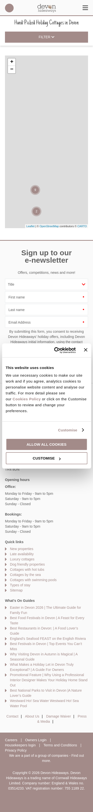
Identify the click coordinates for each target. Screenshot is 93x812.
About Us (32, 716)
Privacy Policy (16, 750)
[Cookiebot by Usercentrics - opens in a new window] (56, 350)
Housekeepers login (20, 745)
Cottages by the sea (25, 575)
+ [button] (11, 62)
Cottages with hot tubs (27, 570)
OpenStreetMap (49, 226)
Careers (11, 740)
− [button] (11, 69)
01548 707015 (9, 8)
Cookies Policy (27, 399)
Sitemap (16, 590)
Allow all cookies (46, 444)
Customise (67, 430)
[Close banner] (85, 350)
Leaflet (30, 226)
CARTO (82, 226)
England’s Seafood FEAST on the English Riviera (48, 639)
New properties (21, 549)
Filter (46, 37)
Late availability (22, 554)
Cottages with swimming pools (33, 580)
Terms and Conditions (60, 745)
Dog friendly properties (27, 564)
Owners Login (35, 740)
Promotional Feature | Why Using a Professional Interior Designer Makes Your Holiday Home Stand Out (49, 680)
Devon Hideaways (47, 8)
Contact (12, 716)
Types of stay (20, 585)
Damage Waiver (58, 716)
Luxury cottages (22, 559)
